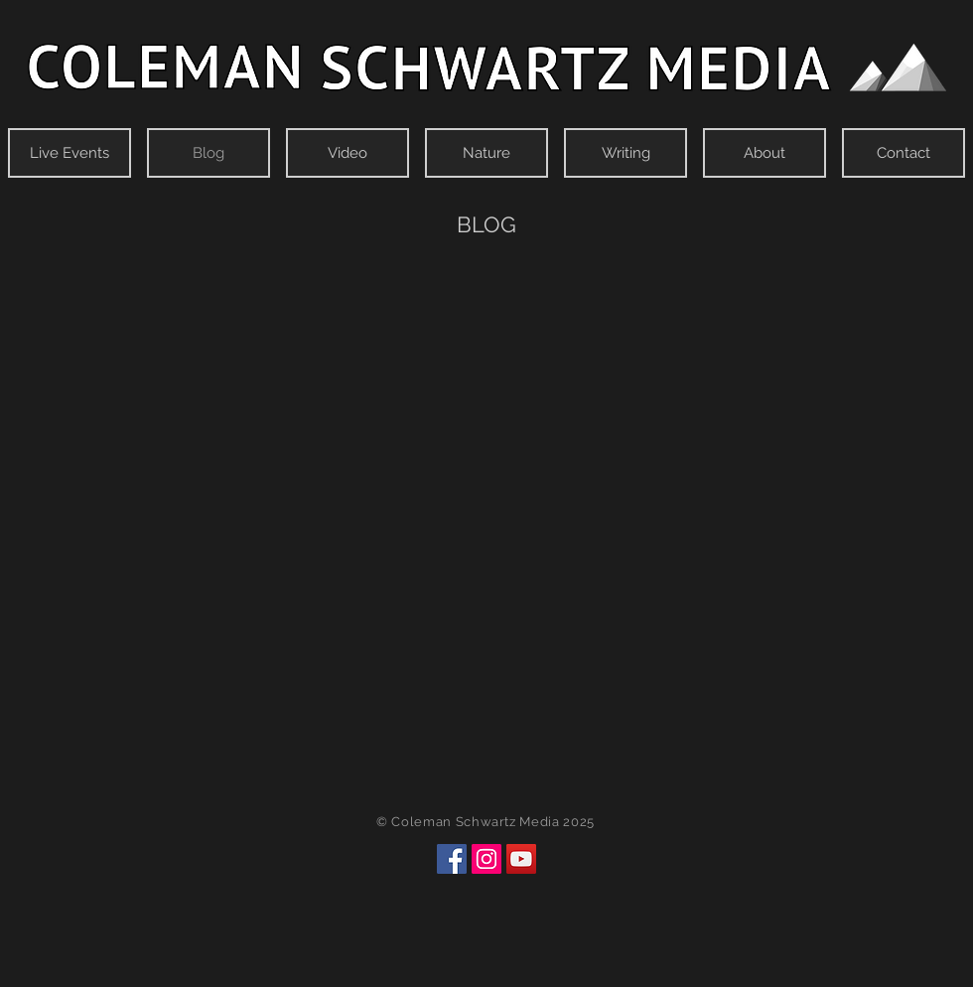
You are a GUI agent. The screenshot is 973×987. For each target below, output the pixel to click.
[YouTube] (521, 859)
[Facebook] (452, 859)
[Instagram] (486, 859)
